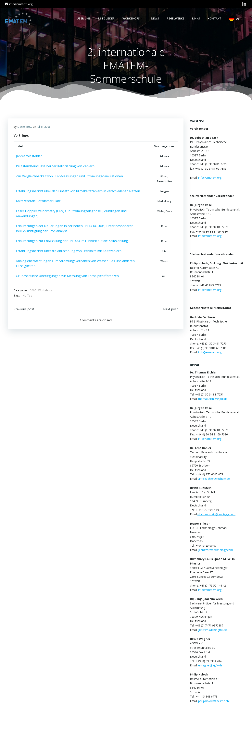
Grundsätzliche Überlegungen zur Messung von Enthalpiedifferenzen (67, 276)
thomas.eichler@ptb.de (212, 399)
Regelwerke (176, 18)
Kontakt (215, 18)
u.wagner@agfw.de (210, 665)
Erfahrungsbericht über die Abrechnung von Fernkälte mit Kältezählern (68, 251)
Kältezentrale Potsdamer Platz (38, 202)
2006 (33, 291)
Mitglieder (107, 18)
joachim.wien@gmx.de (212, 630)
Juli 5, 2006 (44, 127)
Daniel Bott (24, 127)
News (155, 18)
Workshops (133, 18)
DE (239, 18)
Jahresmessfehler (29, 157)
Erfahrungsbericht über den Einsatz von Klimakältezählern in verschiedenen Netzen (78, 191)
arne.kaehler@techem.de (213, 479)
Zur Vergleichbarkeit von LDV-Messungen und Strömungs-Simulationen (69, 177)
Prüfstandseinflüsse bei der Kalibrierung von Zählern (55, 166)
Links (196, 18)
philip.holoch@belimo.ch (213, 701)
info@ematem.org (209, 352)
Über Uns (84, 18)
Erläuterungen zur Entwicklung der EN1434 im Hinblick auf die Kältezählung (72, 241)
